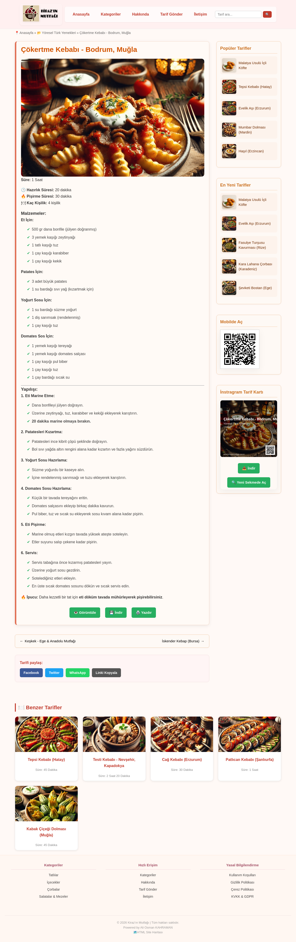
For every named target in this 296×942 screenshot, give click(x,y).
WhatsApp (77, 673)
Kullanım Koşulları (242, 875)
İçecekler (53, 882)
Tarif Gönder (171, 14)
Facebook (31, 673)
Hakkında (140, 14)
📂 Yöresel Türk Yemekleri (56, 33)
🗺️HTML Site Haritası (148, 932)
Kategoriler (111, 14)
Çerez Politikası (242, 889)
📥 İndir (248, 468)
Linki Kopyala (106, 673)
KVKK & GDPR (242, 896)
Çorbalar (53, 889)
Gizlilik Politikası (242, 882)
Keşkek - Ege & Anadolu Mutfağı (50, 641)
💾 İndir (116, 612)
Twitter (54, 673)
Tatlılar (53, 875)
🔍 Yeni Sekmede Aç (249, 482)
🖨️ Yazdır (144, 612)
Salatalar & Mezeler (53, 896)
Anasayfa (81, 14)
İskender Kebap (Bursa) (180, 641)
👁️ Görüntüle (85, 612)
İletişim (200, 14)
